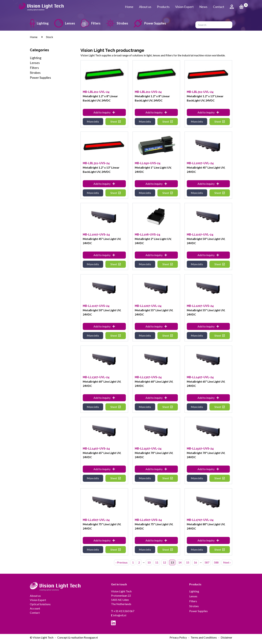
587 (207, 562)
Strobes (117, 23)
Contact (218, 7)
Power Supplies (150, 23)
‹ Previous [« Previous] (122, 562)
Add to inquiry (104, 112)
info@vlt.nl (118, 615)
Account (35, 608)
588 (216, 562)
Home (129, 7)
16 (195, 562)
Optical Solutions (40, 604)
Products (163, 7)
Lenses (64, 23)
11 (156, 562)
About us (145, 7)
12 (164, 562)
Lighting (39, 23)
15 (187, 562)
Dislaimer (226, 637)
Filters (91, 23)
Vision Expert (184, 7)
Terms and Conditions (204, 637)
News (203, 7)
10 (149, 562)
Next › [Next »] (227, 562)
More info (93, 121)
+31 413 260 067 (122, 611)
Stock (49, 37)
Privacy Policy (178, 637)
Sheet (115, 121)
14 (180, 562)
